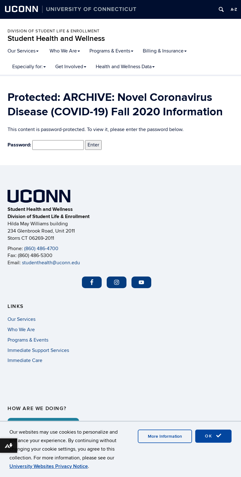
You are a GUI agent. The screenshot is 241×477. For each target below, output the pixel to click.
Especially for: (29, 66)
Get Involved (70, 66)
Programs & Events (111, 51)
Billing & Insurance (165, 51)
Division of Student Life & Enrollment (53, 31)
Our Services (23, 51)
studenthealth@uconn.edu (51, 263)
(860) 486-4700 (41, 248)
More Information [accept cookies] (165, 436)
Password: (46, 145)
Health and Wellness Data (125, 66)
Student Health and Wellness (56, 38)
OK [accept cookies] (213, 436)
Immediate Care (25, 360)
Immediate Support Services (38, 350)
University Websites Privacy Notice (48, 466)
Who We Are (65, 51)
